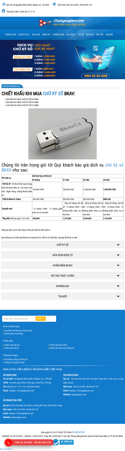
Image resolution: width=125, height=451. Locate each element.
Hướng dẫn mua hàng (14, 333)
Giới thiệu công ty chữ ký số (16, 359)
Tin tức (100, 34)
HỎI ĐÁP (90, 34)
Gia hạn (71, 34)
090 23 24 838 (23, 442)
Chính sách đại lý (12, 348)
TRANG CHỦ (10, 34)
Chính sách (8, 341)
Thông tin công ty (10, 355)
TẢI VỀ (81, 34)
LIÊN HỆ (109, 34)
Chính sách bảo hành (58, 345)
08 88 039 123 (42, 442)
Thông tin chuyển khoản (15, 362)
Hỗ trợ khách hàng (11, 326)
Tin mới (62, 296)
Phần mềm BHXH (62, 265)
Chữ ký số (24, 34)
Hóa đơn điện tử (62, 255)
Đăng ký (46, 34)
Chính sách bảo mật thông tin (62, 348)
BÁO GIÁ (36, 34)
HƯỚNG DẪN (58, 34)
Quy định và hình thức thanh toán (18, 330)
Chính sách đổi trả (12, 345)
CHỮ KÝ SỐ (53, 93)
